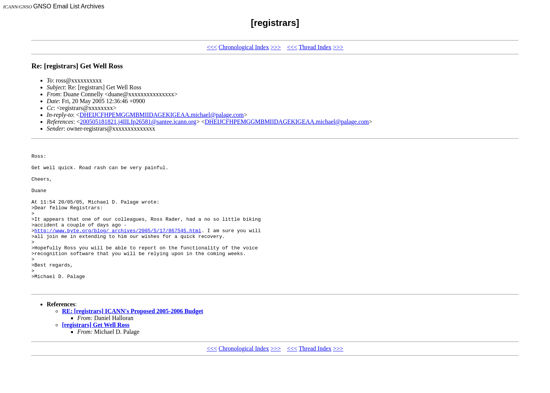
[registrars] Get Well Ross (95, 354)
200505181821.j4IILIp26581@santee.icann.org (138, 121)
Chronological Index (243, 47)
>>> (275, 47)
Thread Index (315, 47)
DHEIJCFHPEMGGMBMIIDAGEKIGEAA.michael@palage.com (161, 115)
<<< (212, 47)
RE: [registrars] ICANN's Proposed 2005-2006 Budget (132, 341)
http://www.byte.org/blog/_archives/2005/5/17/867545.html (117, 248)
